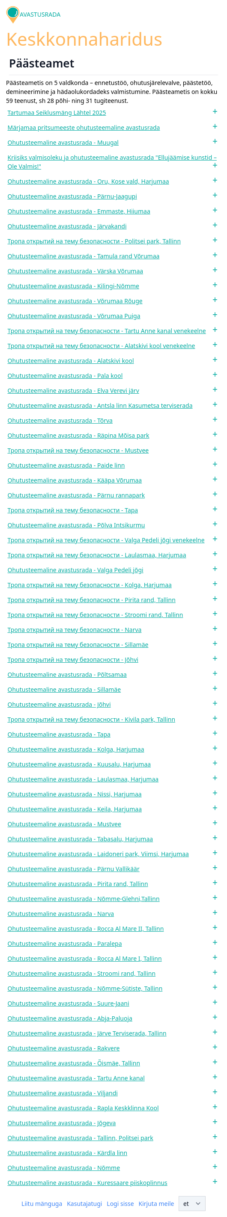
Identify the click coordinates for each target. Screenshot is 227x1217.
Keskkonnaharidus (84, 38)
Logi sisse (120, 1203)
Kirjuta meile (156, 1203)
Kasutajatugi (84, 1203)
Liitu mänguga (41, 1203)
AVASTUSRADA (40, 14)
